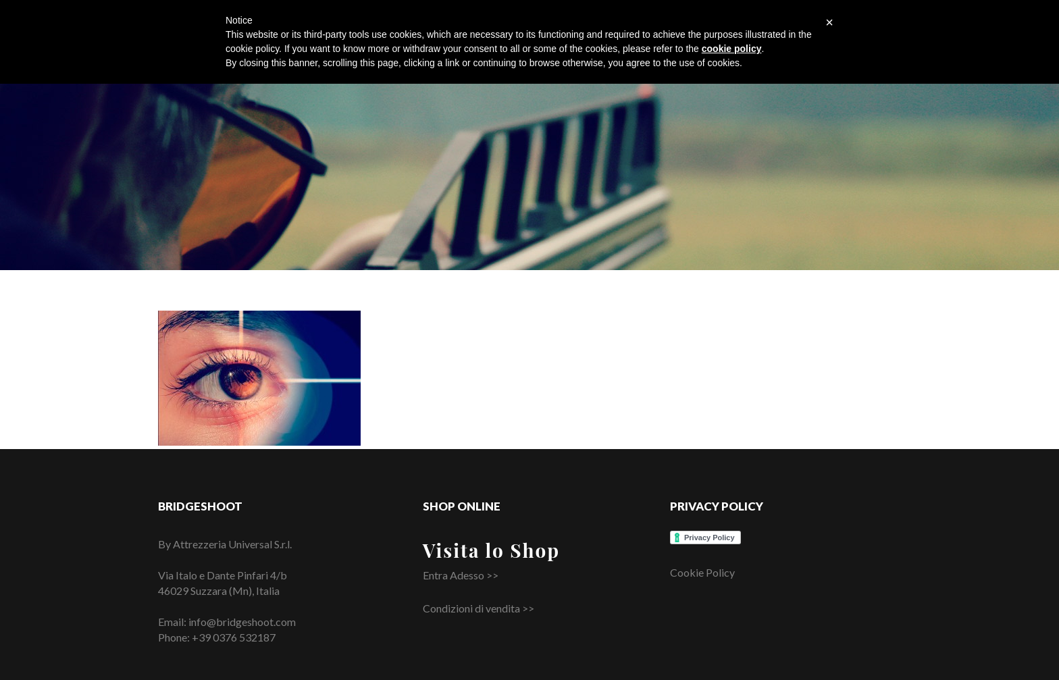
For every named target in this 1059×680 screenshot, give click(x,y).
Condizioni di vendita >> (478, 608)
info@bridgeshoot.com (242, 621)
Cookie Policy (702, 572)
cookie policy (732, 48)
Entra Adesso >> (460, 575)
